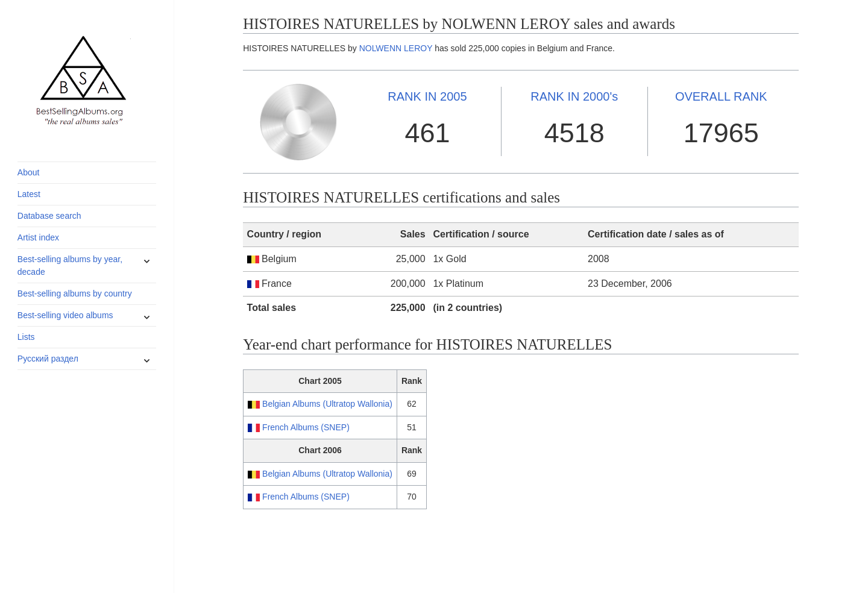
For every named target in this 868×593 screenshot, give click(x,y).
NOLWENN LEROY (396, 48)
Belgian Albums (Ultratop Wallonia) (327, 404)
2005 (427, 96)
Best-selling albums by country (74, 293)
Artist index (38, 237)
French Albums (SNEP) (306, 427)
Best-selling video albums (65, 315)
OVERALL (721, 96)
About (28, 172)
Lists (26, 337)
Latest (28, 194)
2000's (574, 96)
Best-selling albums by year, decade (69, 265)
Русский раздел (47, 358)
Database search (49, 216)
